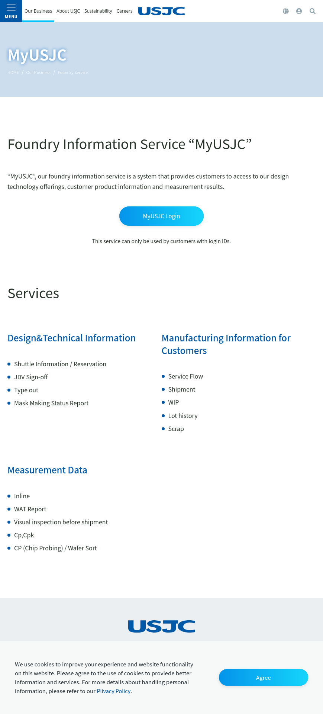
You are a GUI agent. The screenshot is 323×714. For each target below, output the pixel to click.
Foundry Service (87, 71)
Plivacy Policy (115, 690)
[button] (263, 676)
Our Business (45, 71)
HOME (14, 71)
